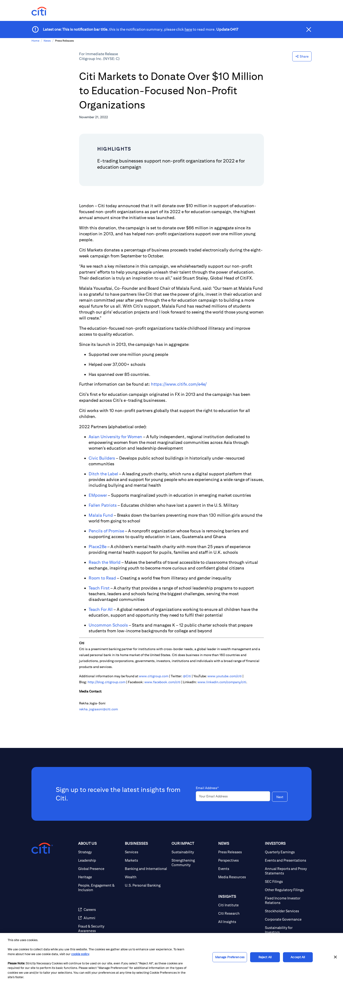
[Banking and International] (146, 868)
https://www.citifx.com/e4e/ (179, 384)
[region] (171, 957)
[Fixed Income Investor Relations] (286, 900)
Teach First (99, 587)
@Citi (187, 676)
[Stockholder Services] (286, 911)
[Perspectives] (239, 860)
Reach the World (105, 562)
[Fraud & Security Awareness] (99, 928)
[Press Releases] (239, 852)
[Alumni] (99, 918)
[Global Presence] (99, 868)
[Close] (335, 957)
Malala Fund (101, 515)
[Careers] (99, 909)
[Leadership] (99, 860)
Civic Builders (102, 458)
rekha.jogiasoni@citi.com (98, 709)
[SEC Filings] (286, 881)
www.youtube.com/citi (224, 676)
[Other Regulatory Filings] (286, 890)
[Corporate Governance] (286, 919)
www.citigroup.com (153, 676)
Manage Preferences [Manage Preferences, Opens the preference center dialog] (229, 957)
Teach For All (101, 609)
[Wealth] (146, 877)
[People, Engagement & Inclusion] (99, 887)
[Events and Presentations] (286, 860)
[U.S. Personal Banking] (146, 885)
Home (35, 40)
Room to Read (102, 577)
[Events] (239, 868)
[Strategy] (99, 852)
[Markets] (146, 860)
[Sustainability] (193, 852)
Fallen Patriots (103, 505)
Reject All (265, 957)
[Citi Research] (239, 913)
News (47, 40)
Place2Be (97, 546)
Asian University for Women (115, 436)
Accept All (298, 957)
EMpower (98, 495)
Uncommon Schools (108, 625)
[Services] (146, 852)
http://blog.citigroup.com (107, 682)
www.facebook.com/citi (162, 682)
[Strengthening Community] (193, 862)
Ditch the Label (103, 473)
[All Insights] (239, 921)
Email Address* (207, 788)
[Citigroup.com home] (42, 848)
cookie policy (80, 954)
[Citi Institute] (239, 905)
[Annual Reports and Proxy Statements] (286, 870)
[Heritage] (99, 877)
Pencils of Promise (106, 530)
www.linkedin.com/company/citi (221, 682)
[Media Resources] (239, 877)
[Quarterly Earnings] (286, 852)
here (188, 29)
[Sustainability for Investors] (286, 929)
